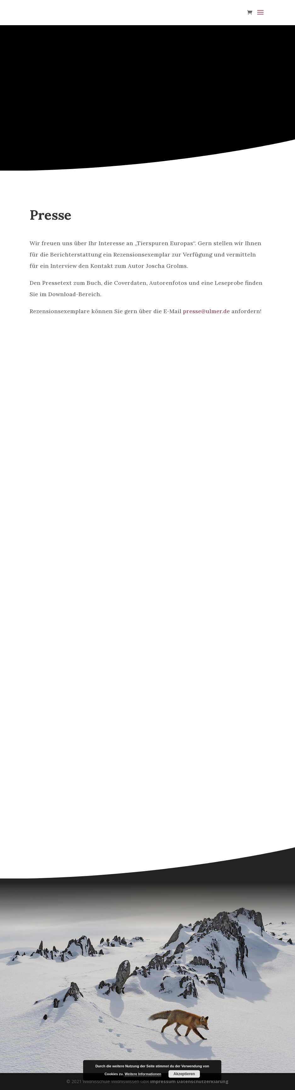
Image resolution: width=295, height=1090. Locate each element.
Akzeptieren (184, 1074)
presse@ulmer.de (206, 311)
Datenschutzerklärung (203, 1081)
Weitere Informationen (143, 1074)
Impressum (163, 1081)
